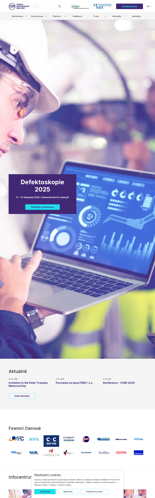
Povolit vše (45, 492)
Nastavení (67, 492)
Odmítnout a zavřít (94, 492)
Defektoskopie (129, 6)
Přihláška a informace (42, 207)
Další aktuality (22, 396)
